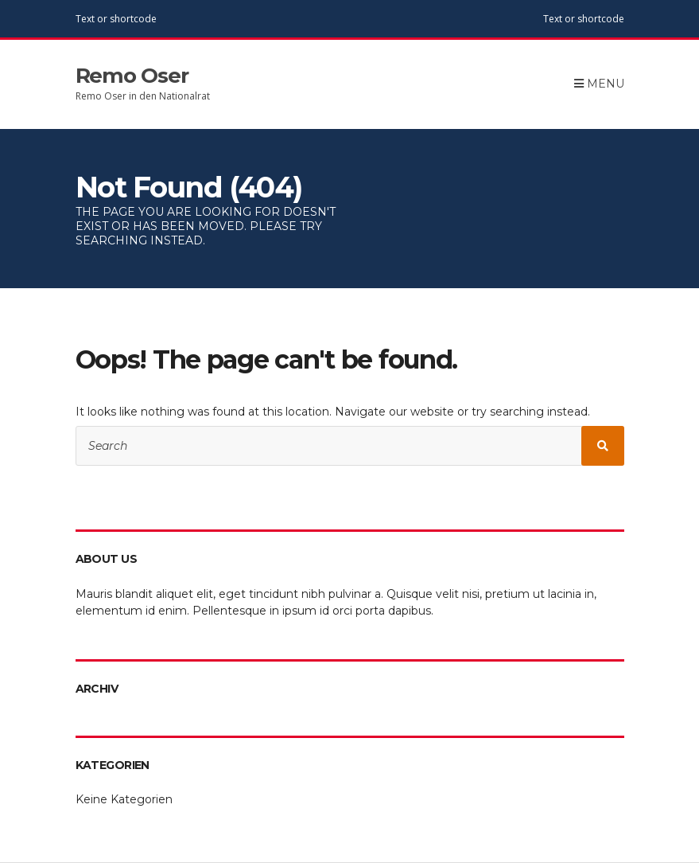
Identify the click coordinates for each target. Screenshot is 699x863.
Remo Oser (132, 75)
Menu (599, 83)
